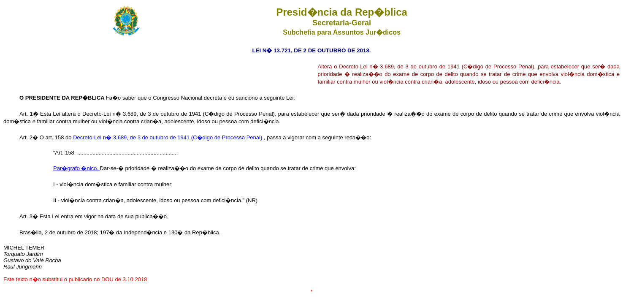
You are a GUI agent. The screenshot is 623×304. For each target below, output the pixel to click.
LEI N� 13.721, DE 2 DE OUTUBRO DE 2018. (311, 50)
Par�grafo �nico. (76, 168)
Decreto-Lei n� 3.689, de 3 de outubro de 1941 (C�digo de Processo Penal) (168, 137)
